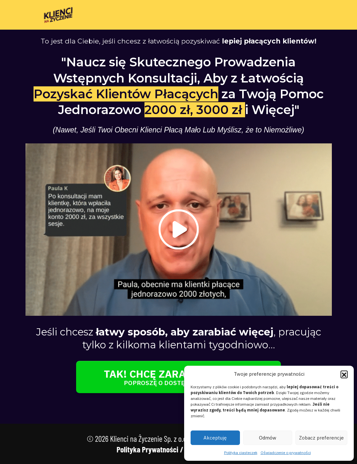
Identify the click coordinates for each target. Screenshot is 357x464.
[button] (344, 374)
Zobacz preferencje (321, 438)
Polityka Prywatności (147, 449)
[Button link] (178, 377)
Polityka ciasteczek (240, 452)
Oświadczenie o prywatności (286, 452)
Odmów (267, 438)
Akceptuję (215, 438)
